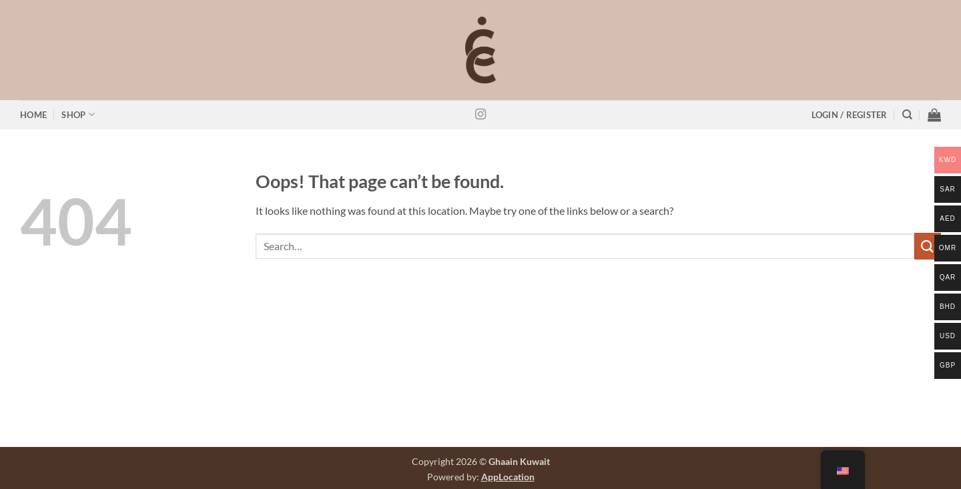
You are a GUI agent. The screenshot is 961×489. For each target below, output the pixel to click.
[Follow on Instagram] (480, 115)
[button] (850, 115)
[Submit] (927, 246)
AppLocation (508, 476)
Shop (77, 114)
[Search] (907, 114)
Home (33, 114)
